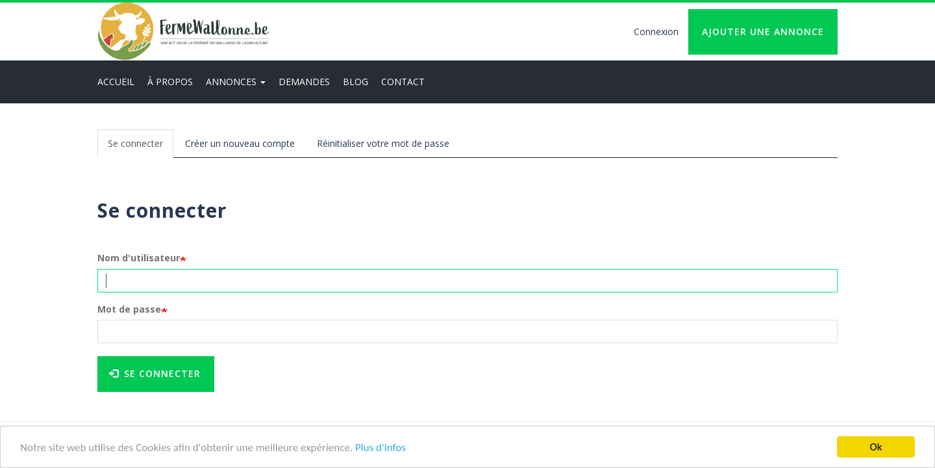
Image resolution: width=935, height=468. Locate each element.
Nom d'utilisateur (138, 258)
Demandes (304, 81)
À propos (170, 81)
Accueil (115, 81)
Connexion (656, 31)
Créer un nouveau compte (240, 143)
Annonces (236, 81)
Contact (403, 81)
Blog (355, 81)
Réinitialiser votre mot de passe (383, 143)
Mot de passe (129, 309)
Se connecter (140, 147)
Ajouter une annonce (763, 31)
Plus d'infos (380, 447)
